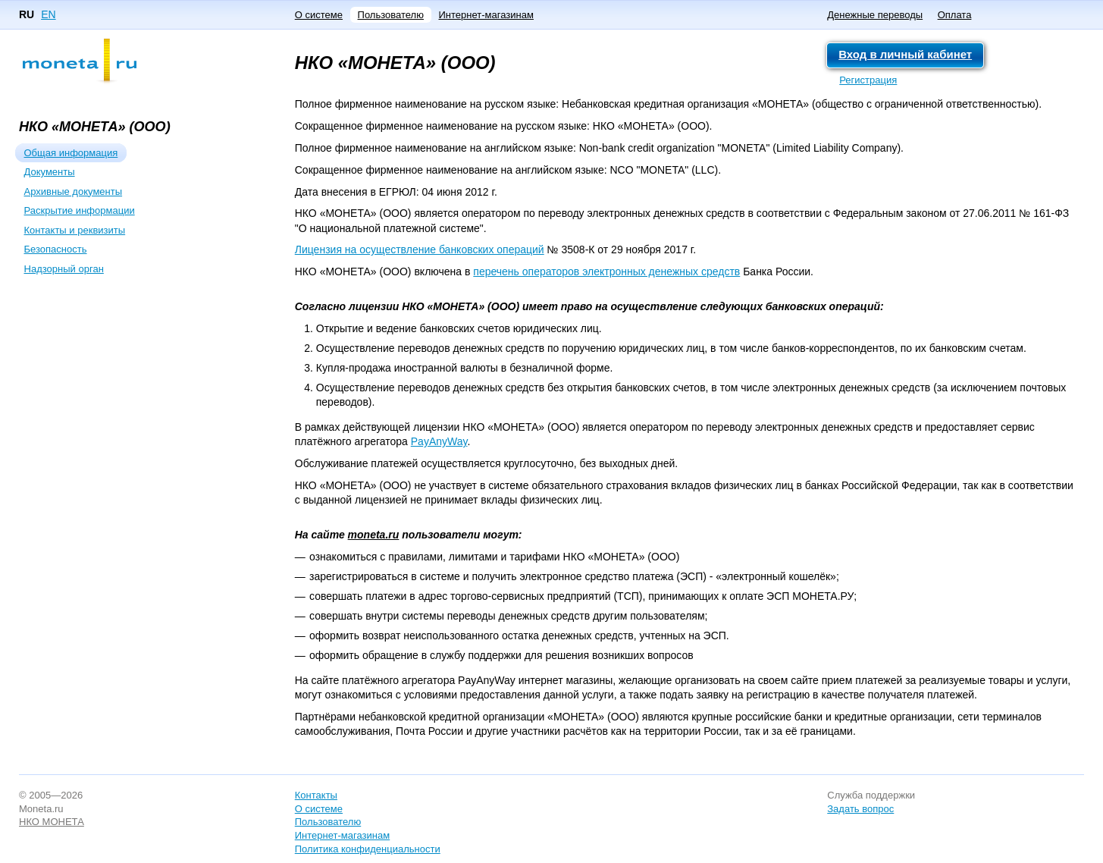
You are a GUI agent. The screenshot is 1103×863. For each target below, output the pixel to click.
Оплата (955, 14)
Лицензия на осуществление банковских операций (419, 249)
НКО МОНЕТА (51, 821)
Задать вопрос (860, 808)
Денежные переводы (875, 14)
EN (48, 14)
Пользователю (391, 14)
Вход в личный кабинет (905, 54)
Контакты (316, 795)
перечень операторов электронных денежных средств (606, 271)
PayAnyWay (439, 441)
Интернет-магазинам (485, 14)
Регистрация (868, 80)
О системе (319, 14)
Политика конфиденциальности (367, 849)
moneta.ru (374, 535)
